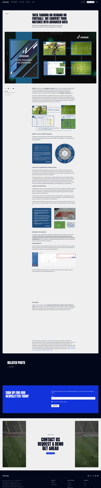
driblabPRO (58, 101)
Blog (85, 483)
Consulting (53, 484)
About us (70, 483)
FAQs (85, 485)
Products (53, 482)
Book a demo (90, 2)
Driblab (48, 340)
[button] (14, 2)
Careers (69, 485)
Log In (83, 2)
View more (11, 366)
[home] (6, 2)
